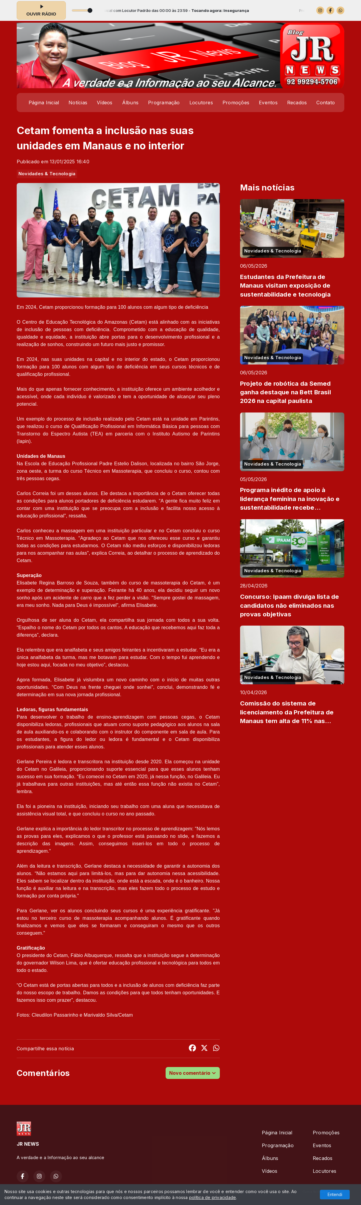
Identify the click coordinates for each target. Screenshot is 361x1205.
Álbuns (130, 103)
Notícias (78, 103)
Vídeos (104, 103)
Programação (164, 103)
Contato (325, 103)
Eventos (268, 103)
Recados (297, 103)
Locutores (201, 103)
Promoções (235, 103)
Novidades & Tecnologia (46, 173)
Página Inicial (44, 103)
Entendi (335, 1194)
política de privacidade (212, 1197)
